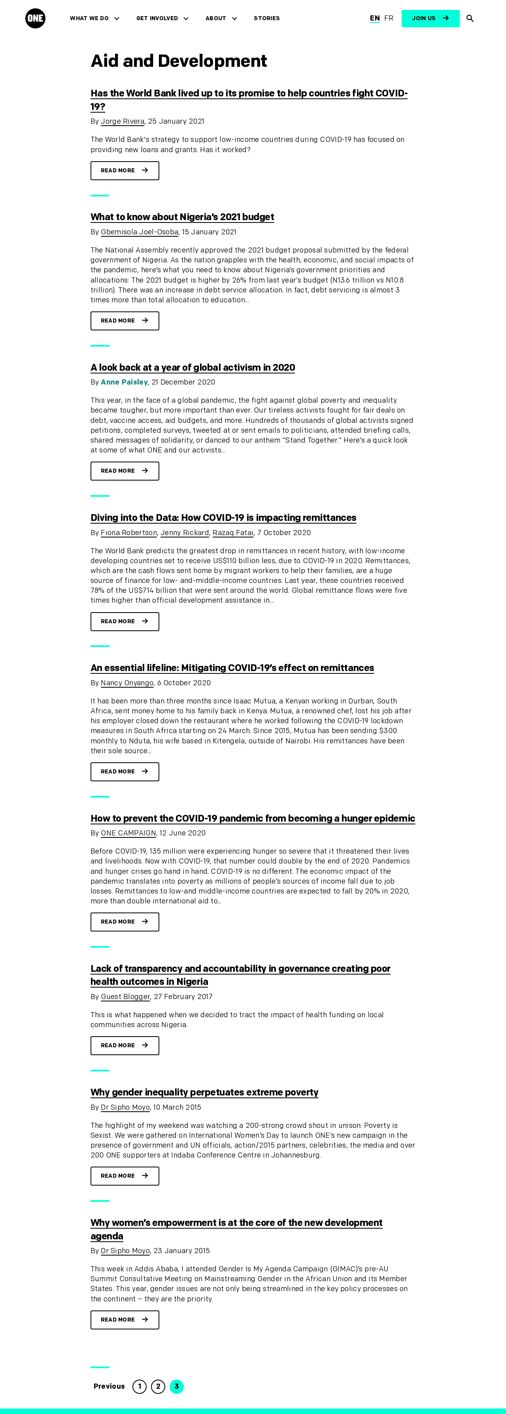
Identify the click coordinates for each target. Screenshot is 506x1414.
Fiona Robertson (129, 533)
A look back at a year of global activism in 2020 (193, 367)
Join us (424, 18)
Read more (118, 170)
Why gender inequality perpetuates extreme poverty (205, 1092)
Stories (267, 18)
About (216, 18)
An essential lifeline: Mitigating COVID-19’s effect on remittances (232, 668)
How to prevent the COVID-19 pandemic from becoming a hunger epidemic (253, 818)
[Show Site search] (470, 19)
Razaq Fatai (233, 533)
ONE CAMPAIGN (128, 833)
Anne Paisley (124, 382)
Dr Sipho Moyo (125, 1107)
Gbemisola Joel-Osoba (139, 232)
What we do (89, 18)
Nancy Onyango (127, 683)
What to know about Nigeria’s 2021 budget (182, 217)
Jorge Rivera (122, 121)
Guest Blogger (125, 997)
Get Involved (157, 18)
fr (389, 18)
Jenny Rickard (184, 533)
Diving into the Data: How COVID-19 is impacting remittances (224, 518)
